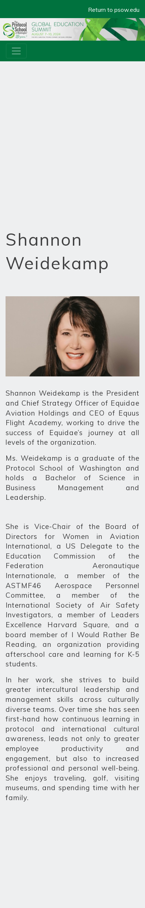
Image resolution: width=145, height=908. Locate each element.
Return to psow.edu (113, 9)
